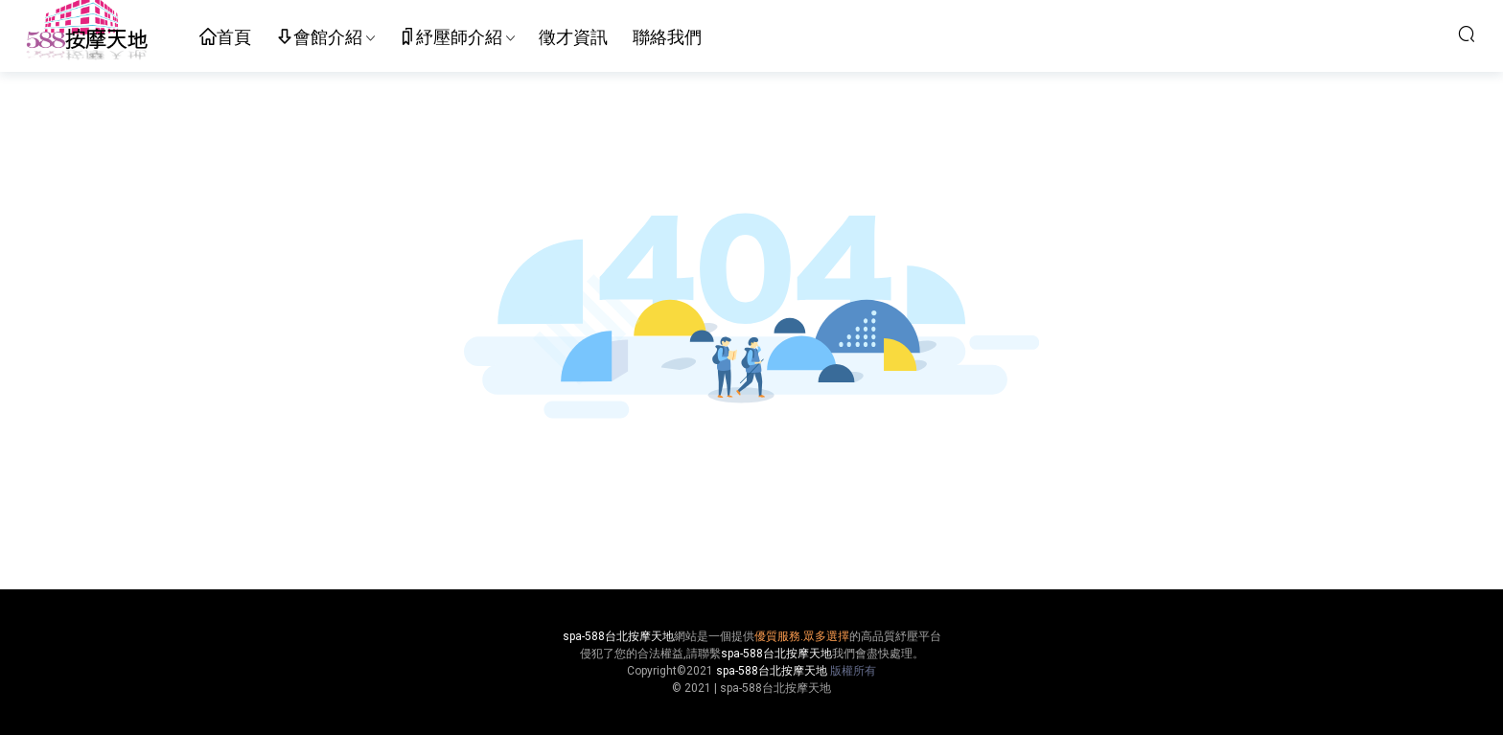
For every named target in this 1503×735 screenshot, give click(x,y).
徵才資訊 (573, 37)
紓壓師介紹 (450, 38)
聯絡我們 (667, 37)
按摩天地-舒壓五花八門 (86, 33)
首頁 (225, 38)
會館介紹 (319, 38)
